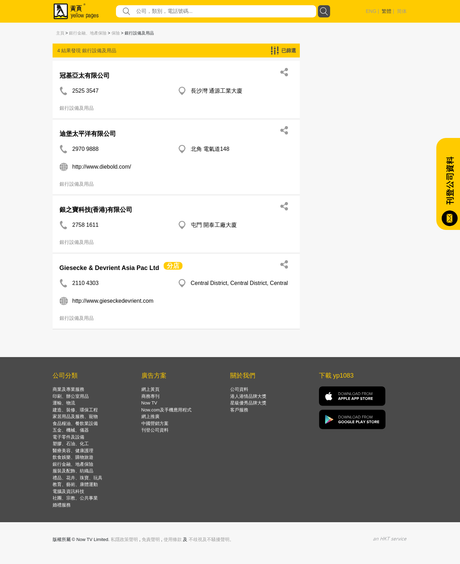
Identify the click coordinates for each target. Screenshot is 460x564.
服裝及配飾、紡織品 (73, 470)
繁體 (386, 11)
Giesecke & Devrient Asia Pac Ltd (109, 267)
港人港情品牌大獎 (248, 396)
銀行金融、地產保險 (88, 33)
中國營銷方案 (155, 423)
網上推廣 (150, 416)
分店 (173, 265)
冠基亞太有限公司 (85, 75)
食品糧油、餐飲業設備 (75, 423)
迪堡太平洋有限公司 (88, 133)
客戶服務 (239, 409)
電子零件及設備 (68, 437)
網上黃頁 (150, 389)
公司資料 (239, 389)
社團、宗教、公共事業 (75, 498)
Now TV (149, 402)
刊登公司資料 (155, 430)
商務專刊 (150, 396)
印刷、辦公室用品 (71, 396)
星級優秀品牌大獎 (248, 402)
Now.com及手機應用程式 (166, 409)
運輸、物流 (64, 402)
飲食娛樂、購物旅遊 (73, 457)
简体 (402, 11)
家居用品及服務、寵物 (75, 416)
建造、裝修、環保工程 (75, 409)
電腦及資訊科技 (68, 491)
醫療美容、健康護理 (73, 450)
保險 (115, 33)
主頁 (60, 33)
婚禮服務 (62, 505)
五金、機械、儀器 (71, 430)
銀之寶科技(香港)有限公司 (96, 209)
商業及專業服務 (68, 389)
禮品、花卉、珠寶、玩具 (77, 477)
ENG (371, 11)
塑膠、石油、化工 (71, 443)
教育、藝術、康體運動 (75, 484)
